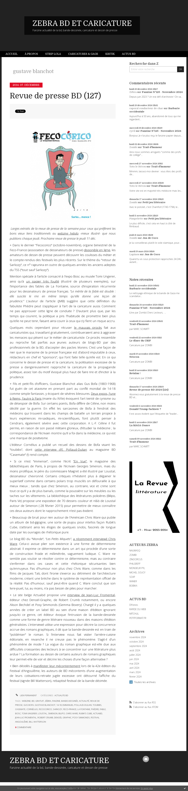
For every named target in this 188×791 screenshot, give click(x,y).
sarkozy (57, 709)
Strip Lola (53, 54)
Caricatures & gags (83, 54)
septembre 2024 (138, 646)
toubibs (97, 704)
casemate (20, 709)
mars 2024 (135, 672)
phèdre (95, 709)
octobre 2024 (136, 641)
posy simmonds (81, 717)
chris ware (72, 713)
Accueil (12, 54)
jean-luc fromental (26, 717)
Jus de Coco (150, 238)
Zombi (133, 147)
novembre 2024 (137, 637)
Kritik (110, 54)
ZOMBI (133, 554)
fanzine (56, 700)
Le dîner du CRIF (140, 340)
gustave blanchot (45, 704)
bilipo (61, 713)
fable (103, 709)
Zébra (133, 92)
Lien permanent (26, 695)
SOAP (132, 576)
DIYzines (133, 604)
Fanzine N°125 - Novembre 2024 (162, 92)
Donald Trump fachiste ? (145, 409)
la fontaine (83, 709)
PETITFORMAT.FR (137, 618)
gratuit (39, 700)
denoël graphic (62, 717)
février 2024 (135, 676)
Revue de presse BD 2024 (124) (149, 389)
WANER (133, 581)
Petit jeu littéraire (154, 202)
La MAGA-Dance (139, 425)
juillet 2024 (135, 654)
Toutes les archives (145, 682)
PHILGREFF (134, 563)
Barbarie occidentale (142, 288)
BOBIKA (133, 585)
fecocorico (45, 709)
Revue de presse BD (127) (55, 96)
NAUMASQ (134, 550)
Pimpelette (136, 218)
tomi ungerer (29, 713)
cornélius (32, 709)
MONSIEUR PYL (137, 568)
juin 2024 (134, 659)
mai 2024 (134, 663)
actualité (84, 700)
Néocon (134, 356)
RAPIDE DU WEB (137, 609)
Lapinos (134, 254)
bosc (18, 713)
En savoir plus (147, 788)
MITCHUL (134, 613)
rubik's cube (85, 713)
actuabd (97, 713)
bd (33, 700)
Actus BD (129, 54)
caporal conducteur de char (146, 108)
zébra (48, 700)
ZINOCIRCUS (135, 559)
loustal (42, 713)
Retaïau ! (134, 373)
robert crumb (45, 717)
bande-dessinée (69, 700)
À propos (31, 54)
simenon (52, 713)
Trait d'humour (152, 147)
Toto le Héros (137, 166)
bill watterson (37, 721)
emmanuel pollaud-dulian (77, 704)
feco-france (69, 709)
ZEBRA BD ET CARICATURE (82, 23)
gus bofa (29, 704)
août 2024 (134, 650)
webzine (26, 700)
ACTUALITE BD (61, 695)
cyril (132, 130)
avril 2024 (134, 667)
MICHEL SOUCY (137, 572)
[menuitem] (13, 54)
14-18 (59, 704)
